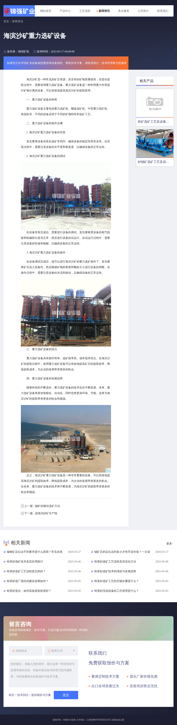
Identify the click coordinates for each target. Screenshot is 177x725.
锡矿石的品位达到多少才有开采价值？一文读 (122, 551)
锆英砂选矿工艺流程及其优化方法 (115, 561)
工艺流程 (84, 10)
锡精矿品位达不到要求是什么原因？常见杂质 (34, 551)
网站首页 (45, 10)
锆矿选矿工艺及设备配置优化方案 (156, 121)
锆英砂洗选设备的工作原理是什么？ (116, 590)
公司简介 (143, 10)
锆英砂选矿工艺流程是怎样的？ (26, 571)
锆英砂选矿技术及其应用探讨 (25, 561)
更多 (170, 543)
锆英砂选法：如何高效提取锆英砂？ (29, 590)
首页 (6, 21)
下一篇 (40, 513)
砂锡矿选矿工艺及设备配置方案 (156, 162)
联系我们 (162, 10)
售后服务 (123, 10)
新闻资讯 (104, 10)
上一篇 (42, 505)
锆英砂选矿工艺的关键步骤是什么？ (116, 581)
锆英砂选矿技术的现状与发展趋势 (115, 571)
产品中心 (65, 10)
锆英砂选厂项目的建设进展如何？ (28, 581)
